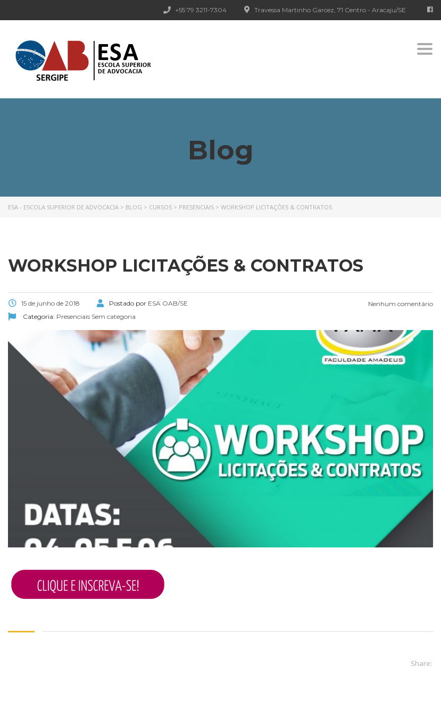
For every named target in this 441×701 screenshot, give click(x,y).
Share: (421, 663)
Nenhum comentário (400, 304)
